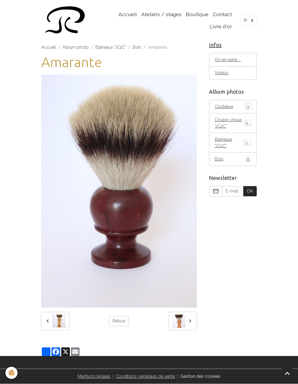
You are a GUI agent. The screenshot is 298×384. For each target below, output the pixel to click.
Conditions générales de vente (145, 376)
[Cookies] (11, 373)
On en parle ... (228, 59)
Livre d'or (221, 26)
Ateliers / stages (161, 14)
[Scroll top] (287, 373)
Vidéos (221, 72)
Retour (118, 320)
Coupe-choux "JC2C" (233, 123)
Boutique (197, 14)
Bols (233, 159)
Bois (137, 47)
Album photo (76, 47)
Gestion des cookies (200, 376)
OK (250, 191)
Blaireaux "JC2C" (110, 47)
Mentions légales (94, 376)
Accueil (127, 14)
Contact (222, 14)
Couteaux (233, 106)
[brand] (64, 20)
